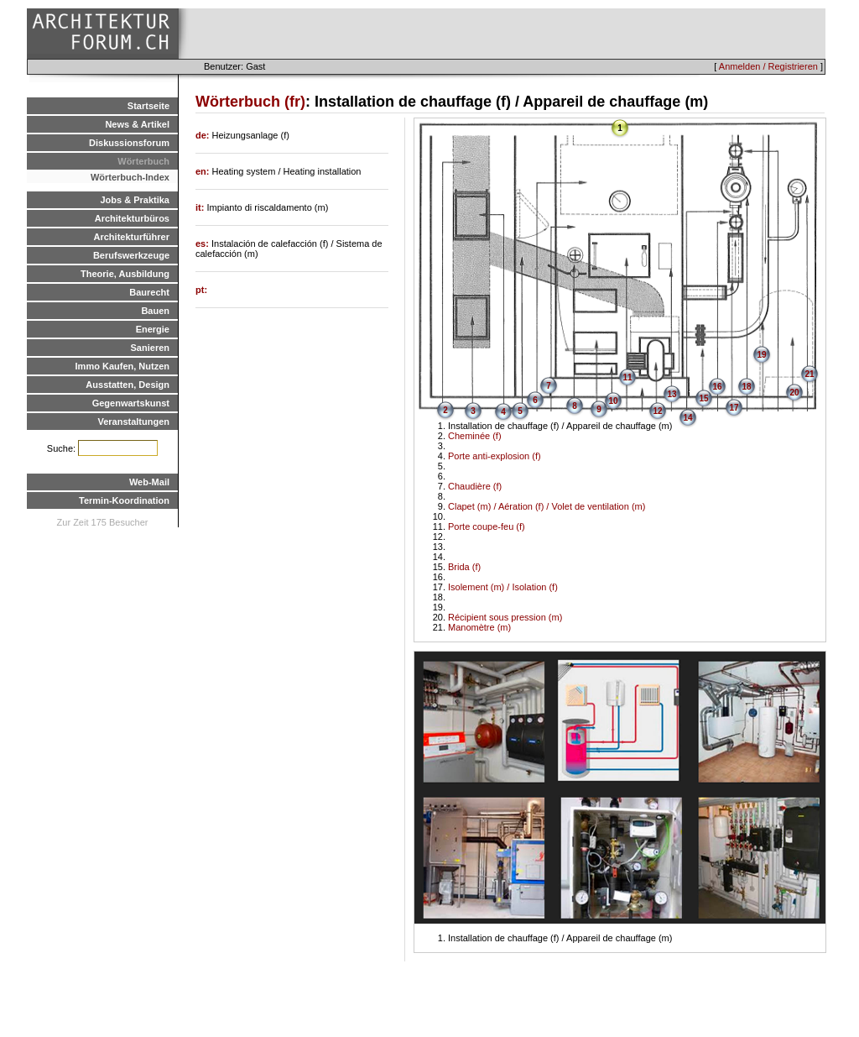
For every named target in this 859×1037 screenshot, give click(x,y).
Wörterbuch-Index (130, 177)
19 (761, 354)
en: (203, 171)
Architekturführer (131, 237)
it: (200, 207)
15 (703, 398)
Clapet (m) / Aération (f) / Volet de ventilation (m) (546, 506)
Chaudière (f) (475, 486)
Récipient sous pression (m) (505, 617)
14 (687, 417)
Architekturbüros (132, 218)
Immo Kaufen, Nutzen (122, 366)
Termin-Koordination (124, 500)
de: (203, 135)
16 (716, 386)
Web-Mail (149, 482)
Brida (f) (464, 567)
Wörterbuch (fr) (250, 101)
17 (733, 407)
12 (657, 411)
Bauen (155, 311)
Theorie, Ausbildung (125, 274)
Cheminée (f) (475, 436)
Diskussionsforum (129, 143)
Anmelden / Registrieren (768, 66)
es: (203, 243)
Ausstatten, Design (127, 385)
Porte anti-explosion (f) (494, 456)
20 (794, 392)
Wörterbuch (143, 161)
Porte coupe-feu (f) (486, 526)
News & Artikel (137, 124)
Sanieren (150, 348)
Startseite (148, 106)
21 (809, 374)
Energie (152, 329)
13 (671, 394)
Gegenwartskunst (130, 403)
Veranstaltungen (133, 421)
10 (612, 401)
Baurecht (149, 292)
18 (746, 386)
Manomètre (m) (479, 627)
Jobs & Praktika (134, 200)
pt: (201, 290)
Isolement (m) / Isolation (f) (503, 587)
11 (627, 377)
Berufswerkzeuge (131, 255)
